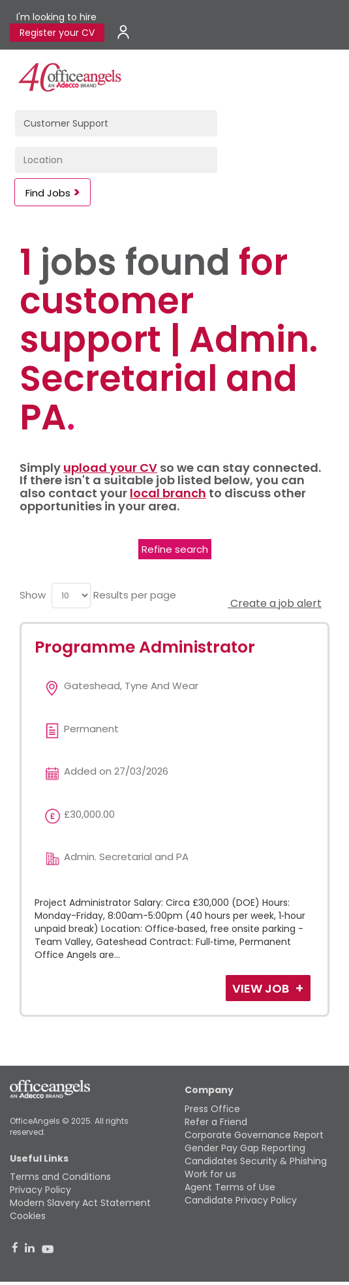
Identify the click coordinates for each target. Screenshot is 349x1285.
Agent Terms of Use (230, 1187)
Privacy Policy (40, 1189)
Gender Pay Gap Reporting (245, 1147)
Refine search (175, 549)
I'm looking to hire (56, 16)
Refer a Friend (216, 1121)
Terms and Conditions (60, 1176)
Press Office (212, 1108)
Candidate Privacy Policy (241, 1200)
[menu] (71, 595)
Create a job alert (275, 603)
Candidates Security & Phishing (256, 1161)
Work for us (210, 1174)
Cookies (28, 1215)
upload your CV (110, 467)
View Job (262, 988)
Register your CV (57, 32)
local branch (168, 493)
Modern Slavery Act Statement (80, 1202)
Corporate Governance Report (254, 1134)
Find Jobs (47, 193)
